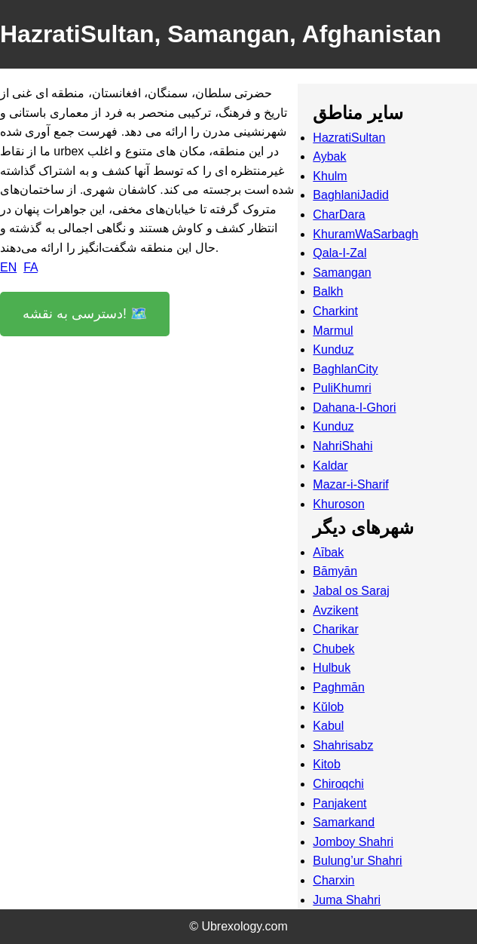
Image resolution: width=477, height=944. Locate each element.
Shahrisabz (343, 745)
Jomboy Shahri (353, 841)
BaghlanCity (345, 369)
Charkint (335, 311)
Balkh (328, 291)
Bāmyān (335, 571)
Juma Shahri (347, 899)
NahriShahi (342, 446)
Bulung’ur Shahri (357, 860)
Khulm (330, 176)
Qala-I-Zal (339, 253)
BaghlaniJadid (351, 194)
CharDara (339, 214)
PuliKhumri (342, 388)
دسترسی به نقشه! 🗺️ (85, 313)
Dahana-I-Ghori (354, 407)
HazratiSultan (349, 137)
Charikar (335, 629)
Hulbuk (331, 667)
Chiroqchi (338, 783)
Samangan (342, 272)
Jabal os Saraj (351, 590)
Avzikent (335, 610)
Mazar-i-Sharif (350, 484)
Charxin (333, 880)
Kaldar (330, 465)
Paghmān (339, 687)
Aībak (328, 552)
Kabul (328, 725)
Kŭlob (328, 706)
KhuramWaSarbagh (365, 234)
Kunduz (333, 349)
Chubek (333, 648)
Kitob (326, 764)
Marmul (333, 330)
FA (30, 267)
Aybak (329, 156)
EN (8, 267)
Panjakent (339, 803)
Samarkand (344, 822)
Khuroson (339, 504)
